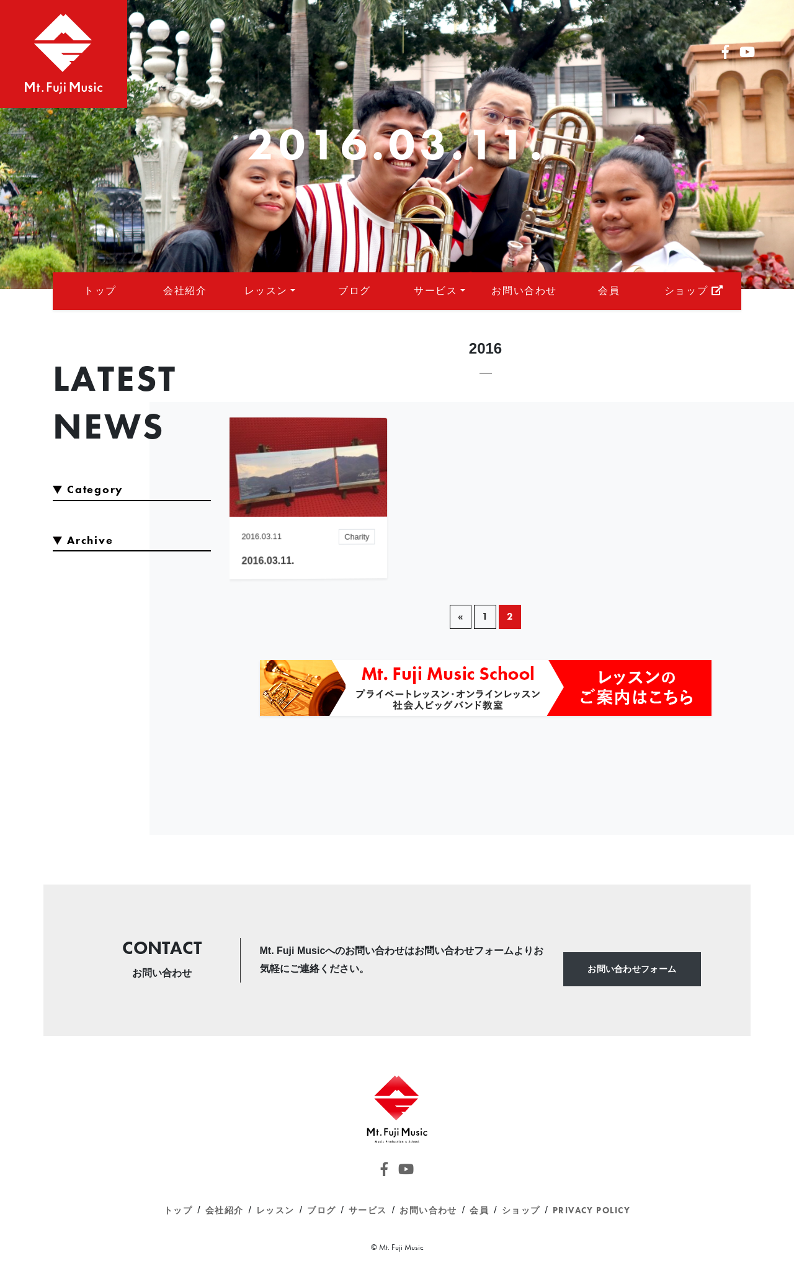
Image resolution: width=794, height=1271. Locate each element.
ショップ (694, 290)
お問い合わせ (524, 290)
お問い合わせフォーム (631, 968)
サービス (435, 290)
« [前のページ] (460, 616)
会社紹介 (185, 290)
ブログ (354, 290)
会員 (609, 290)
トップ (100, 290)
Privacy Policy (591, 1210)
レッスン (266, 290)
